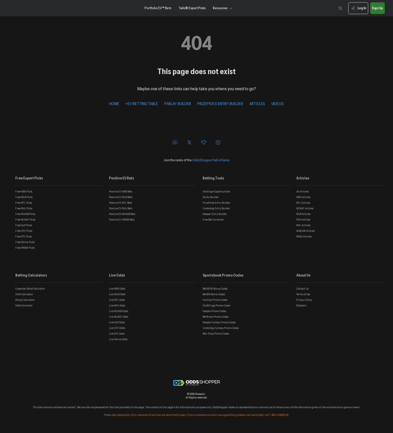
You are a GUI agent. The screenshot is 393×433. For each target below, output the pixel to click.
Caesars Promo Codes (214, 311)
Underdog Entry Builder (216, 208)
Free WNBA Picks (25, 247)
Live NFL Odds (117, 300)
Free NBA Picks (23, 191)
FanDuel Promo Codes (215, 300)
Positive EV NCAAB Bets (122, 214)
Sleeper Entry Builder (215, 214)
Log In (358, 8)
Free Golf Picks (23, 225)
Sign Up (377, 8)
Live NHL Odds (117, 305)
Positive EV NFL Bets (120, 202)
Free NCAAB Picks (25, 214)
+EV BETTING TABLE (141, 103)
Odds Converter (24, 305)
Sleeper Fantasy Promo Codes (219, 322)
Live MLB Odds (117, 294)
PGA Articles (303, 219)
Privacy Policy (304, 300)
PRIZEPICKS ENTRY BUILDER (220, 103)
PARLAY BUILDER (177, 103)
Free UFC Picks (23, 231)
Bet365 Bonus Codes (214, 294)
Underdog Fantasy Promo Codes (221, 328)
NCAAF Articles (304, 208)
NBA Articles (303, 197)
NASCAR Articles (305, 231)
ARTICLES (257, 103)
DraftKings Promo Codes (216, 305)
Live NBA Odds (117, 288)
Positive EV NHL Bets (120, 208)
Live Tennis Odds (118, 339)
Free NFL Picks (23, 202)
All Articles (302, 191)
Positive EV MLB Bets (121, 197)
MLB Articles (303, 214)
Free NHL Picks (23, 208)
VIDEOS (277, 103)
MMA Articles (304, 236)
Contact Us (302, 288)
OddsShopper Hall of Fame (211, 160)
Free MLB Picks (23, 197)
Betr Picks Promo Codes (216, 333)
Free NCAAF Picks (25, 219)
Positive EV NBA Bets (120, 191)
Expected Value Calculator (30, 288)
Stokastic (301, 305)
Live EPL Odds (117, 333)
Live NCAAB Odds (118, 311)
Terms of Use (303, 294)
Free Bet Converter (213, 219)
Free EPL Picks (23, 236)
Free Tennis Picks (25, 242)
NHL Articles (303, 225)
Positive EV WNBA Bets (122, 219)
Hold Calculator (24, 294)
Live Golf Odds (117, 322)
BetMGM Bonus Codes (215, 288)
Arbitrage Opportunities (216, 191)
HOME (114, 103)
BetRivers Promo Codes (215, 316)
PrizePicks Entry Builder (216, 202)
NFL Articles (303, 202)
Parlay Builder (211, 197)
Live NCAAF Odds (118, 316)
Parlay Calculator (25, 300)
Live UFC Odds (117, 328)
